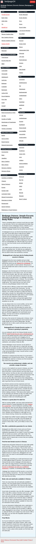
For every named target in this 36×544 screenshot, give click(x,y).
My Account (13, 540)
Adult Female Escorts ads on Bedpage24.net (20, 334)
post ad (32, 1)
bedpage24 (10, 1)
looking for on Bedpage (24, 263)
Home (2, 540)
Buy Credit (20, 540)
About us (7, 540)
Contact (25, 540)
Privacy (30, 540)
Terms (2, 541)
